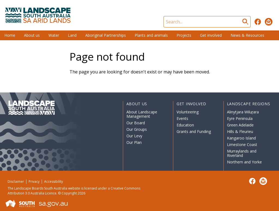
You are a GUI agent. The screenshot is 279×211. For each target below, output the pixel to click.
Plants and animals (151, 35)
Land (72, 35)
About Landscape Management (141, 114)
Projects (184, 35)
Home (9, 35)
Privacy (34, 181)
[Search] (207, 21)
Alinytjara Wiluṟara (243, 111)
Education (185, 125)
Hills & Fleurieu (240, 131)
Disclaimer (16, 181)
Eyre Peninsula (240, 118)
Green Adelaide (240, 125)
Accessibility (53, 181)
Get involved (211, 35)
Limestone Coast (242, 144)
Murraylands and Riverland (241, 153)
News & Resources (247, 35)
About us (32, 35)
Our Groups (136, 129)
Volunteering (188, 111)
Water (53, 35)
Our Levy (134, 135)
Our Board (135, 122)
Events (182, 118)
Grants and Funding (194, 131)
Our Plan (134, 142)
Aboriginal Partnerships (105, 35)
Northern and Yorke (244, 162)
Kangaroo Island (241, 138)
